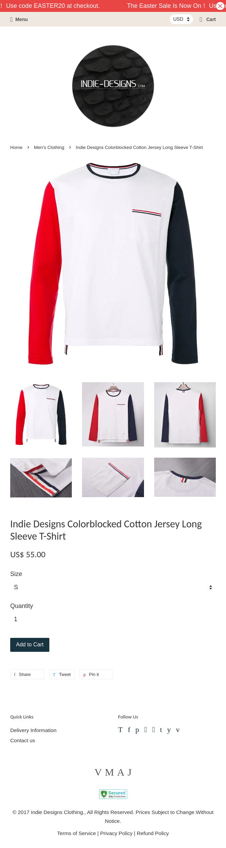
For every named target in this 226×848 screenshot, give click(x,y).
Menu (19, 19)
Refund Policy (153, 833)
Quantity (21, 606)
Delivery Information (33, 730)
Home (16, 147)
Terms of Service (76, 833)
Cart (208, 19)
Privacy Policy (116, 833)
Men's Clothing (49, 147)
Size (16, 574)
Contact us (22, 740)
